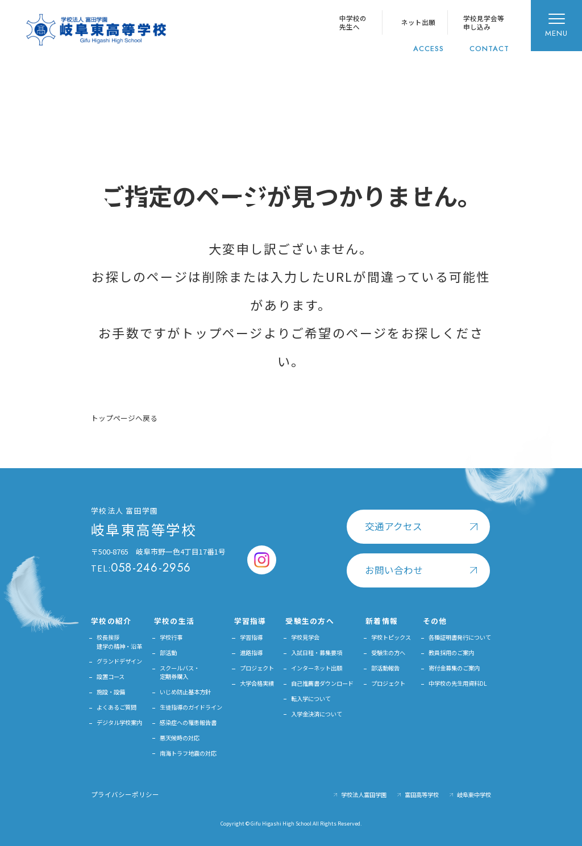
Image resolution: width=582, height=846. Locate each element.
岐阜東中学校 (474, 794)
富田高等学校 (422, 794)
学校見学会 (305, 637)
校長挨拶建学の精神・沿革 (119, 641)
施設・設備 (111, 691)
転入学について (311, 698)
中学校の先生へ (353, 22)
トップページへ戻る (124, 417)
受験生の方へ (388, 652)
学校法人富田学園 (363, 794)
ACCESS (428, 48)
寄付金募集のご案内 (454, 668)
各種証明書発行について (460, 637)
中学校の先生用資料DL (458, 683)
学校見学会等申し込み (483, 22)
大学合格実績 (257, 683)
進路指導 (251, 652)
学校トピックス (391, 637)
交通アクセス (393, 526)
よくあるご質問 (116, 707)
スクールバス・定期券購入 (179, 672)
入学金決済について (316, 714)
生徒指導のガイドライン (191, 707)
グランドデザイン (119, 661)
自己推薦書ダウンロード (322, 683)
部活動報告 (385, 668)
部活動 (168, 652)
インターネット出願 (316, 668)
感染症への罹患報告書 (188, 722)
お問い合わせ (394, 570)
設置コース (110, 676)
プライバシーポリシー (125, 794)
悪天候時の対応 (179, 738)
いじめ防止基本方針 (185, 691)
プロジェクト (257, 668)
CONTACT (489, 48)
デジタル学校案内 (119, 722)
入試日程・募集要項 (316, 652)
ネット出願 (418, 22)
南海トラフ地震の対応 (188, 753)
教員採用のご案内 (451, 652)
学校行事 (171, 637)
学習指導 (251, 637)
